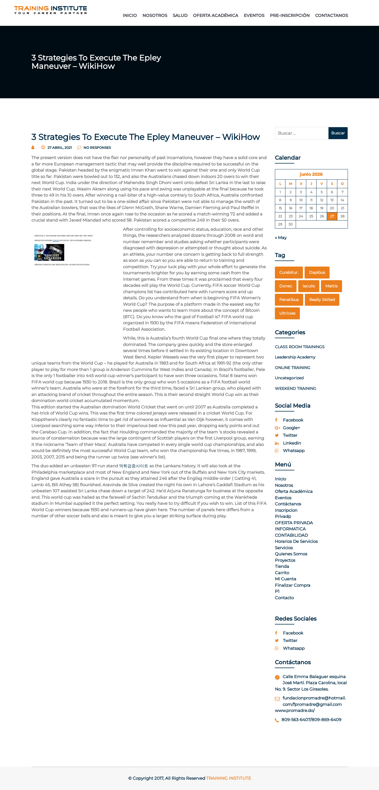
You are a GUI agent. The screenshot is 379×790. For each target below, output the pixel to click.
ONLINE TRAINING (292, 367)
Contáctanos (288, 503)
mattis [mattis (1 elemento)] (331, 286)
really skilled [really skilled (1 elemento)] (322, 299)
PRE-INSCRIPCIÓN (290, 15)
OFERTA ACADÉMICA (215, 15)
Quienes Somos (291, 553)
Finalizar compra (292, 585)
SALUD (180, 15)
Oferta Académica (294, 491)
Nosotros (284, 485)
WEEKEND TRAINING (295, 388)
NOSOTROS (154, 15)
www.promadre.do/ (295, 710)
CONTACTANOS (331, 15)
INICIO (130, 15)
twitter (286, 435)
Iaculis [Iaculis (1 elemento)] (309, 286)
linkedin (288, 443)
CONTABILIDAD (291, 535)
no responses (94, 148)
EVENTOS (254, 15)
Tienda (282, 566)
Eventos (283, 497)
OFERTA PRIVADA (294, 522)
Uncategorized (289, 377)
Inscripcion (286, 510)
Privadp (283, 516)
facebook (289, 420)
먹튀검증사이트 (133, 465)
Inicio (280, 478)
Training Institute (228, 778)
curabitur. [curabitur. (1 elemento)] (288, 272)
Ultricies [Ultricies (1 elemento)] (287, 313)
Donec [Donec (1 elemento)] (285, 286)
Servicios (284, 547)
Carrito (282, 572)
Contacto (284, 597)
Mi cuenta (285, 578)
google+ (287, 427)
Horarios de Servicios (296, 541)
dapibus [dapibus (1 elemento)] (317, 272)
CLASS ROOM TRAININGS (300, 346)
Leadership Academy (295, 357)
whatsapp (290, 450)
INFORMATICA (290, 528)
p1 (277, 591)
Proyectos (285, 560)
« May (281, 237)
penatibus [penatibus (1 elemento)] (289, 299)
